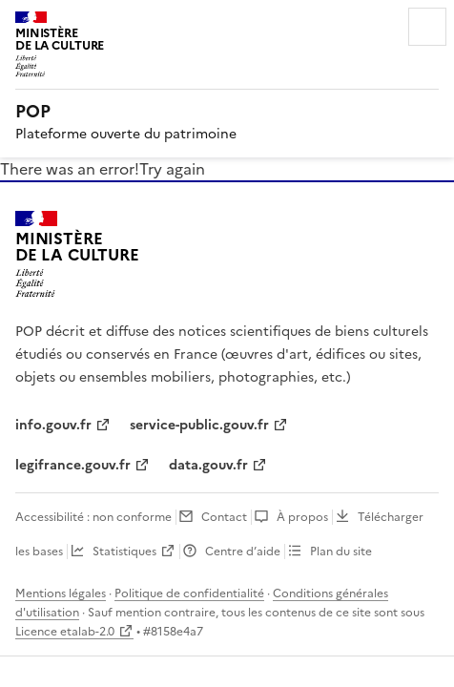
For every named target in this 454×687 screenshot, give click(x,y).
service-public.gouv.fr (199, 425)
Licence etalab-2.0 (64, 631)
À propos (302, 517)
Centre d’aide (242, 551)
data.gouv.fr (208, 465)
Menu (427, 27)
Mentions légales (60, 593)
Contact (224, 517)
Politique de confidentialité (189, 593)
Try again (172, 168)
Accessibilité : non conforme (93, 517)
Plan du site (341, 551)
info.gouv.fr (53, 425)
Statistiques (124, 551)
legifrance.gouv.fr (73, 465)
